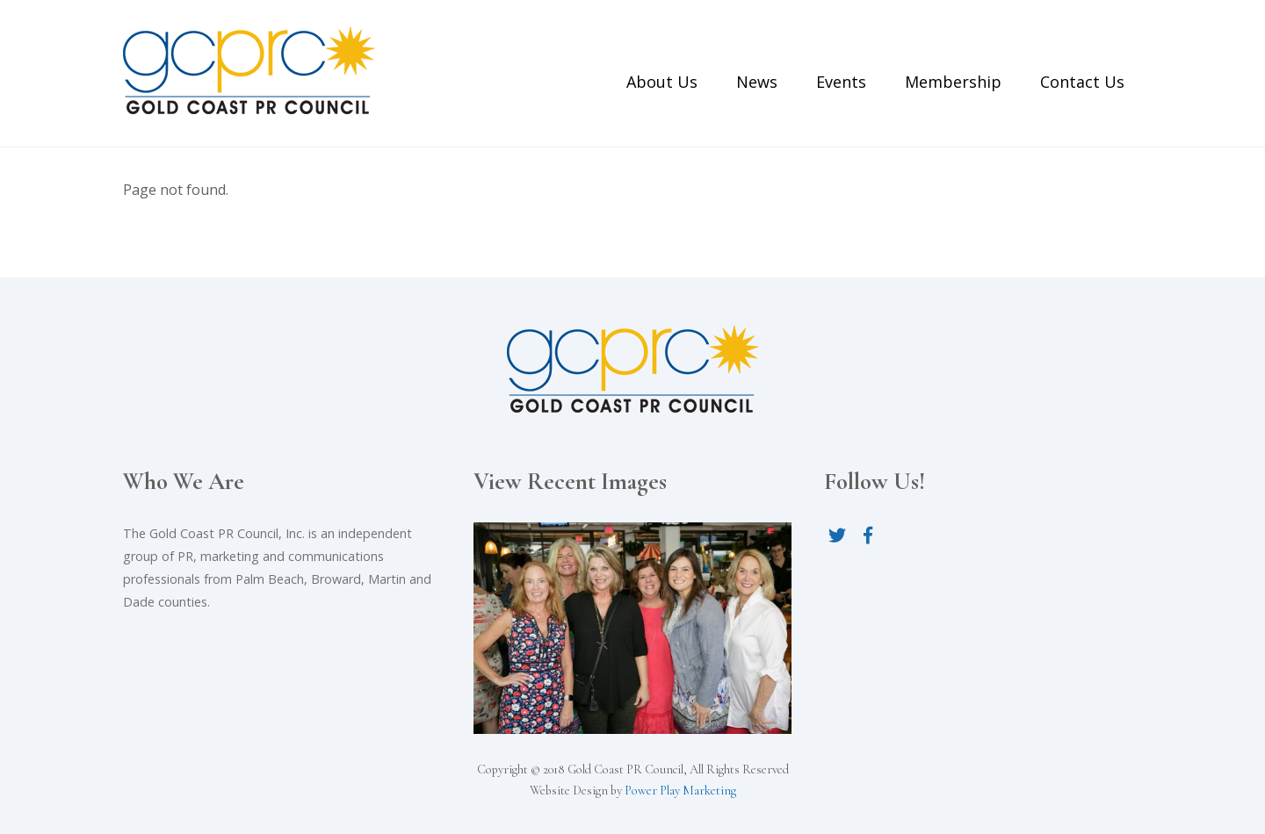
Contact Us (1082, 81)
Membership (953, 81)
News (756, 81)
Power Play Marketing (680, 790)
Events (841, 81)
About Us (662, 81)
